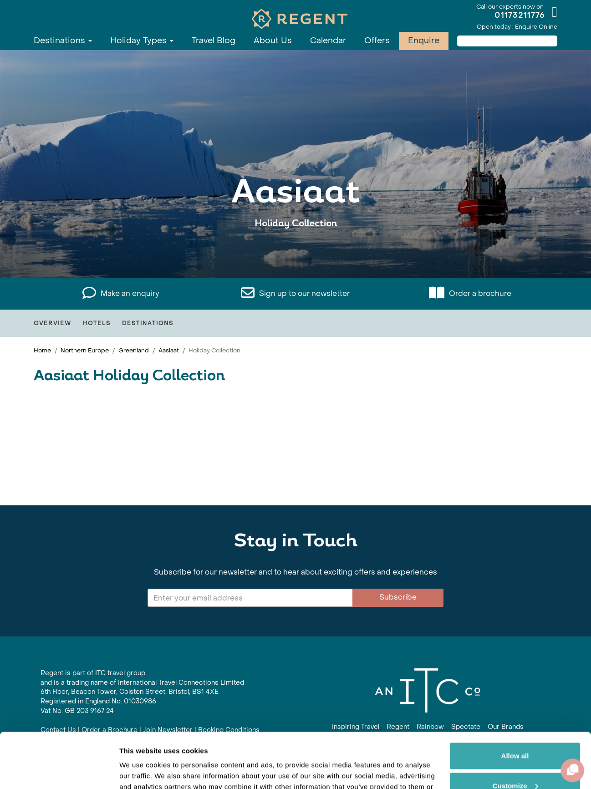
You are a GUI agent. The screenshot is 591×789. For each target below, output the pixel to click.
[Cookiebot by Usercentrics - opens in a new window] (59, 771)
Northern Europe (85, 350)
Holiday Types (141, 41)
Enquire (423, 41)
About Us (273, 41)
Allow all (515, 704)
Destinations (63, 41)
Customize (515, 734)
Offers (377, 41)
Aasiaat (168, 350)
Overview (52, 323)
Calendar (328, 41)
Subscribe (398, 597)
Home (42, 350)
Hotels (97, 323)
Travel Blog (213, 41)
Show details (140, 771)
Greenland (133, 350)
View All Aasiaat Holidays (295, 251)
